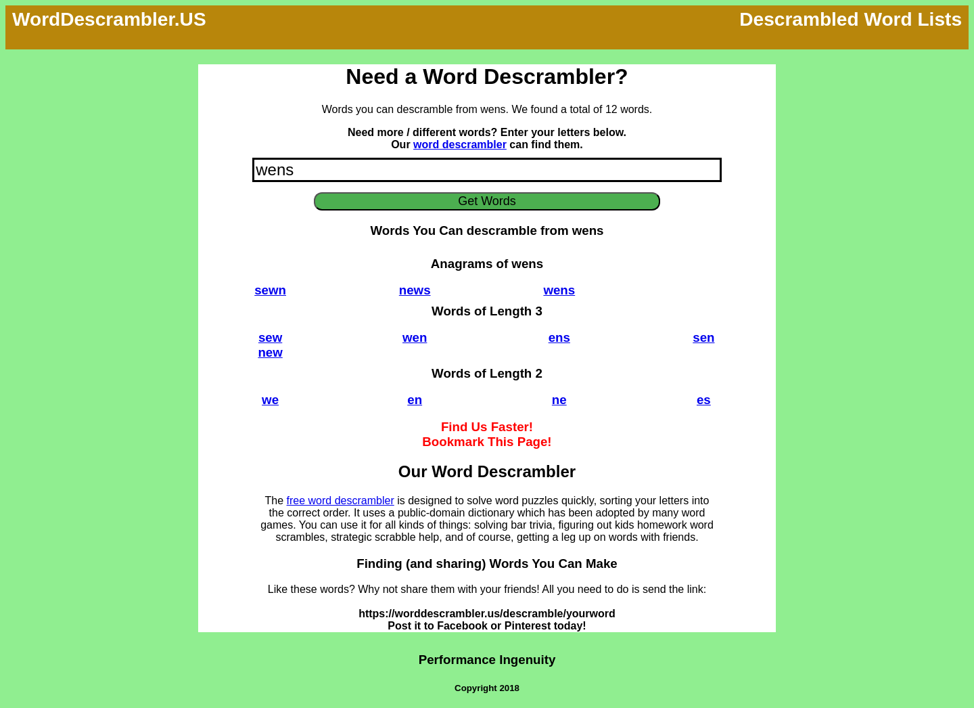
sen (703, 337)
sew (270, 337)
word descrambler (460, 144)
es (704, 400)
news (415, 290)
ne (559, 400)
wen (414, 337)
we (270, 400)
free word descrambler (340, 500)
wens (559, 290)
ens (559, 337)
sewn (270, 290)
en (414, 400)
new (270, 352)
